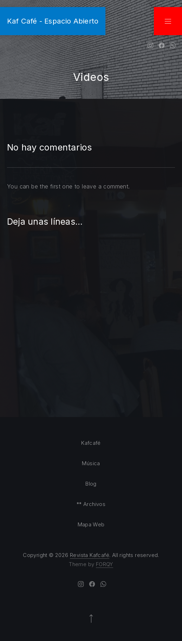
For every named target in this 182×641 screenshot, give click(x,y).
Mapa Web (91, 524)
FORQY (104, 564)
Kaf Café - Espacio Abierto (52, 21)
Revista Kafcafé (89, 555)
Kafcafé (91, 443)
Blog (91, 483)
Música (91, 463)
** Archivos (91, 504)
